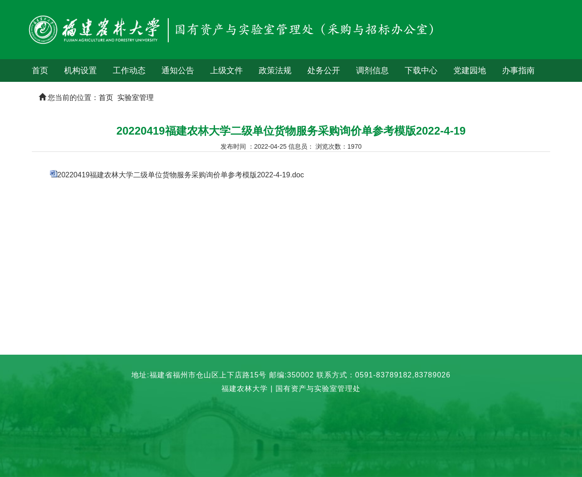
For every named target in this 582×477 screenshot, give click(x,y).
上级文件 (226, 70)
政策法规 (275, 70)
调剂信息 (372, 70)
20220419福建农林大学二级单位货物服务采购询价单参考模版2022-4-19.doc (180, 175)
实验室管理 (135, 97)
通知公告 (177, 70)
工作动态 (129, 70)
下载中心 (421, 70)
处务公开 (323, 70)
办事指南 (518, 70)
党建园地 (469, 70)
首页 (40, 70)
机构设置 (80, 70)
